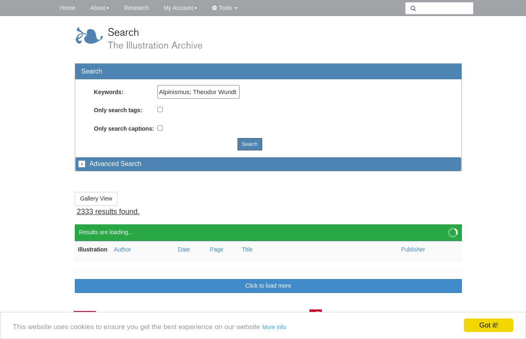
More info (274, 327)
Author (122, 249)
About (99, 8)
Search (250, 144)
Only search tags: (118, 110)
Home (67, 8)
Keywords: (109, 92)
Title (247, 249)
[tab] (268, 164)
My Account (180, 8)
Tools (225, 8)
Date (184, 249)
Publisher (413, 249)
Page (217, 249)
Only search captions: (124, 128)
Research (136, 8)
